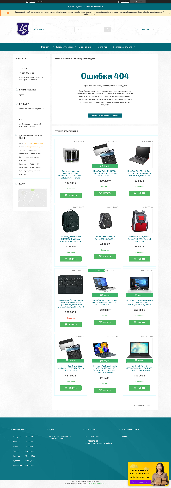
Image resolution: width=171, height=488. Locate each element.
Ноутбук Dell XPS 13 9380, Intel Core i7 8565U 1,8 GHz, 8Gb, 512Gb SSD (105, 173)
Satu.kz (96, 481)
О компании (85, 46)
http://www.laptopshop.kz (34, 143)
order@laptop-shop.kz (34, 147)
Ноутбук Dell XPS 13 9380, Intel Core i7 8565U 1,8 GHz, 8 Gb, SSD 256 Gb (71, 368)
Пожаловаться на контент (98, 483)
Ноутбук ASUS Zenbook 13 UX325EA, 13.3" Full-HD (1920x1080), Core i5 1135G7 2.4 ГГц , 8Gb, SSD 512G (105, 369)
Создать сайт (30, 2)
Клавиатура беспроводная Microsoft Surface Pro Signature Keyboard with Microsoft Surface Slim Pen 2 (71, 303)
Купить (73, 195)
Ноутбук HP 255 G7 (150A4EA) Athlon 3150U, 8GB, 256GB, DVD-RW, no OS (139, 368)
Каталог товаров (65, 46)
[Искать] (107, 29)
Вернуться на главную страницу (105, 116)
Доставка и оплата (122, 46)
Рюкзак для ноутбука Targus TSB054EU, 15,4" (105, 238)
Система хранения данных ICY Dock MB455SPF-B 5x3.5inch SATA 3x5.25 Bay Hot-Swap (71, 174)
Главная (45, 46)
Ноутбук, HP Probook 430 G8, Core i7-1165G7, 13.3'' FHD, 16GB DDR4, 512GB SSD (105, 302)
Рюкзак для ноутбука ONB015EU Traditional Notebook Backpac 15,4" (70, 239)
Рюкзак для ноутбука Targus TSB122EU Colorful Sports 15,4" (139, 239)
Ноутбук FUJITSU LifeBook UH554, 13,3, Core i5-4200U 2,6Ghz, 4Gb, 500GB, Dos (139, 173)
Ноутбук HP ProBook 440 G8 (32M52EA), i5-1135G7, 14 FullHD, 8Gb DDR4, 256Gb (139, 302)
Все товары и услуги (142, 405)
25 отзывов (125, 2)
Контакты (102, 46)
